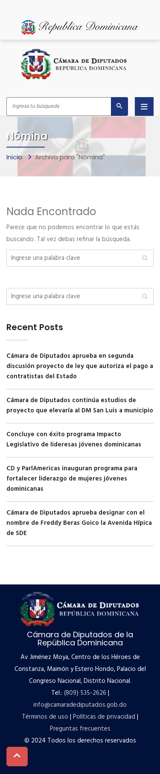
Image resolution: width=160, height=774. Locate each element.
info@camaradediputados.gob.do (80, 705)
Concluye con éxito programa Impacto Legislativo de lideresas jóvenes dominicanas (73, 439)
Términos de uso (45, 717)
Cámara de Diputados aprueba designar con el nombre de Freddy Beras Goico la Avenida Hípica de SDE (79, 523)
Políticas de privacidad (104, 717)
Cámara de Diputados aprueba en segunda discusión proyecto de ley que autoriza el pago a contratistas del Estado (79, 366)
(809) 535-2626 (85, 693)
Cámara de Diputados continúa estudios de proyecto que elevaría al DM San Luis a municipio (79, 405)
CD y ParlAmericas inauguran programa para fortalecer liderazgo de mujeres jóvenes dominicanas (71, 478)
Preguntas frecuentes (80, 729)
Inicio (15, 157)
